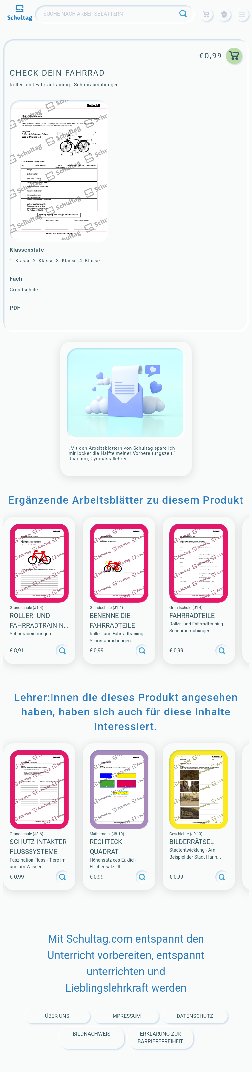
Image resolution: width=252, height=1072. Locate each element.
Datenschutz (195, 1016)
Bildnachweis (91, 1034)
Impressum (126, 1016)
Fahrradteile (192, 616)
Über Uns (57, 1016)
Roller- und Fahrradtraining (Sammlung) (39, 625)
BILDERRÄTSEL (191, 842)
